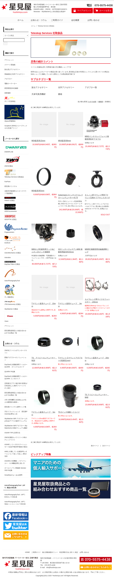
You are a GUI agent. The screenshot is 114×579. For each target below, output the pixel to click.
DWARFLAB (15, 148)
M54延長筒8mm (64, 141)
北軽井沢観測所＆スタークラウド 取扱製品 (15, 192)
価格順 (100, 102)
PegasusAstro (15, 228)
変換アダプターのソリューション (15, 359)
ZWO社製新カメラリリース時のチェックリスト (15, 438)
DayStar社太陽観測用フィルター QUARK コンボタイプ (15, 377)
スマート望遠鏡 (9, 65)
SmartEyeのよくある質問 (13, 475)
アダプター (8, 79)
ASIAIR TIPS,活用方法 (12, 433)
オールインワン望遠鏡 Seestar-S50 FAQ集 (15, 469)
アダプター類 (91, 87)
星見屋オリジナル (10, 186)
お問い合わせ (94, 20)
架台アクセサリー (40, 87)
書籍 (60, 94)
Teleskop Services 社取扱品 (14, 174)
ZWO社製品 (12, 161)
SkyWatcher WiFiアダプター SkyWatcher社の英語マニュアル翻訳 (15, 427)
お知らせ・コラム (39, 20)
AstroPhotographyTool (12, 275)
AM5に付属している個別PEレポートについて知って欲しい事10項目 (15, 454)
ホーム (20, 20)
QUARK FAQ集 (9, 371)
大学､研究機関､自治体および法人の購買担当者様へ (15, 401)
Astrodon (7, 257)
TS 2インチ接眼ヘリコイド (69, 412)
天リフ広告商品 (10, 99)
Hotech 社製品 (10, 199)
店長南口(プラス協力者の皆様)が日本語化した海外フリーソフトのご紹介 (15, 385)
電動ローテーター (10, 83)
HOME (27, 552)
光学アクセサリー (66, 87)
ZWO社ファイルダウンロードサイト (15, 352)
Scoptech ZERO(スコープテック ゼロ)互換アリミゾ (15, 127)
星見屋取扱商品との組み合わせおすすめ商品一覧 (15, 394)
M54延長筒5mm (38, 191)
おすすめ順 (92, 102)
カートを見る (105, 10)
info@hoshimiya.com (53, 567)
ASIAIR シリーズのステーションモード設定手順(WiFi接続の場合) (15, 446)
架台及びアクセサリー (12, 69)
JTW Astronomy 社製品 (12, 303)
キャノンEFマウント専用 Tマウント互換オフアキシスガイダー (97, 197)
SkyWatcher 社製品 (11, 309)
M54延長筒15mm (38, 141)
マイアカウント (84, 10)
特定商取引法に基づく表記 (68, 552)
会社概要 (75, 20)
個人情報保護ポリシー (50, 552)
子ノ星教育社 (9, 291)
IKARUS (12, 240)
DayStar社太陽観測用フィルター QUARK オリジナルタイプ (15, 366)
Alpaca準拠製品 (14, 113)
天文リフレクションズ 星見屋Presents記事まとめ (15, 413)
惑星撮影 (7, 93)
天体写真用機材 (39, 94)
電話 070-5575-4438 (100, 5)
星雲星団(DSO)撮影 (11, 88)
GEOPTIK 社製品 (10, 217)
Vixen (10, 317)
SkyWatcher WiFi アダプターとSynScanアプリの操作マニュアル (15, 420)
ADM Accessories (10, 208)
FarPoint (7, 181)
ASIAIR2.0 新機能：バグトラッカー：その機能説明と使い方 (15, 462)
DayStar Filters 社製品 (12, 263)
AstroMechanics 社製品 (12, 250)
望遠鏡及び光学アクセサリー (14, 74)
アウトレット (9, 60)
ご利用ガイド (57, 20)
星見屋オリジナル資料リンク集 (15, 407)
